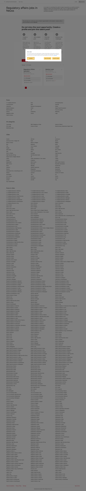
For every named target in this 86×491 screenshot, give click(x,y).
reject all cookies (48, 58)
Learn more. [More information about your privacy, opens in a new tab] (55, 55)
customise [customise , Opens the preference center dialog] (31, 58)
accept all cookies (56, 58)
